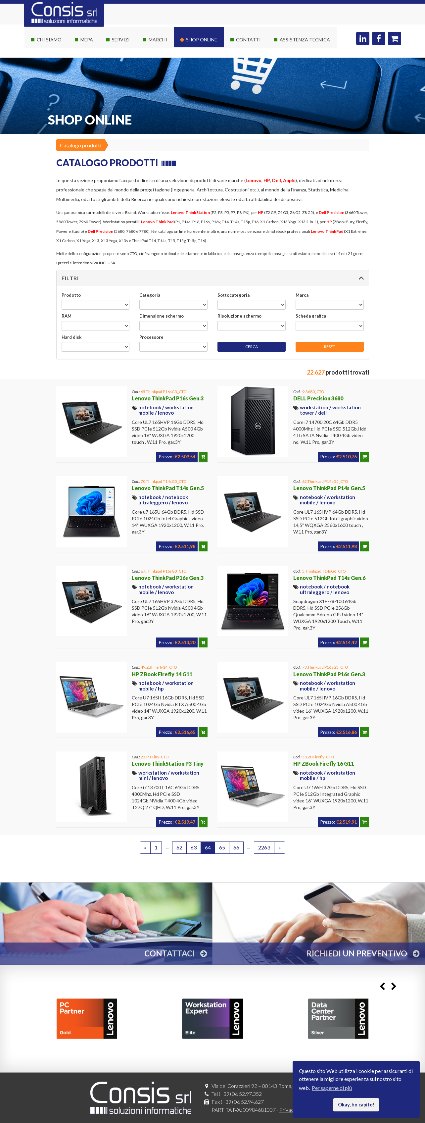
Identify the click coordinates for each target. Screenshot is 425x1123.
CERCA (251, 346)
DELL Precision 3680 (318, 398)
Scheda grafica (311, 316)
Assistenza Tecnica (305, 39)
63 (194, 847)
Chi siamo (49, 39)
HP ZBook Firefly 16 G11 (323, 763)
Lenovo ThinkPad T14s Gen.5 (168, 488)
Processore (151, 337)
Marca (302, 295)
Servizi (121, 39)
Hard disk (71, 337)
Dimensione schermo (161, 316)
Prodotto (71, 295)
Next (394, 986)
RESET (329, 346)
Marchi (158, 39)
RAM (66, 316)
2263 (264, 847)
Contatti (248, 39)
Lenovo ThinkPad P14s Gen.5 (329, 488)
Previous (382, 986)
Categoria (149, 295)
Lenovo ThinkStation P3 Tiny (168, 763)
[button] (213, 278)
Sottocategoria (233, 295)
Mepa (86, 39)
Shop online (201, 39)
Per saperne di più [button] (332, 1088)
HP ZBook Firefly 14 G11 (162, 674)
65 (222, 847)
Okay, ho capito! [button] (356, 1104)
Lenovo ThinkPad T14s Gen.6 (329, 578)
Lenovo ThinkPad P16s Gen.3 (168, 398)
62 (179, 847)
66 (236, 847)
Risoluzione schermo (239, 316)
